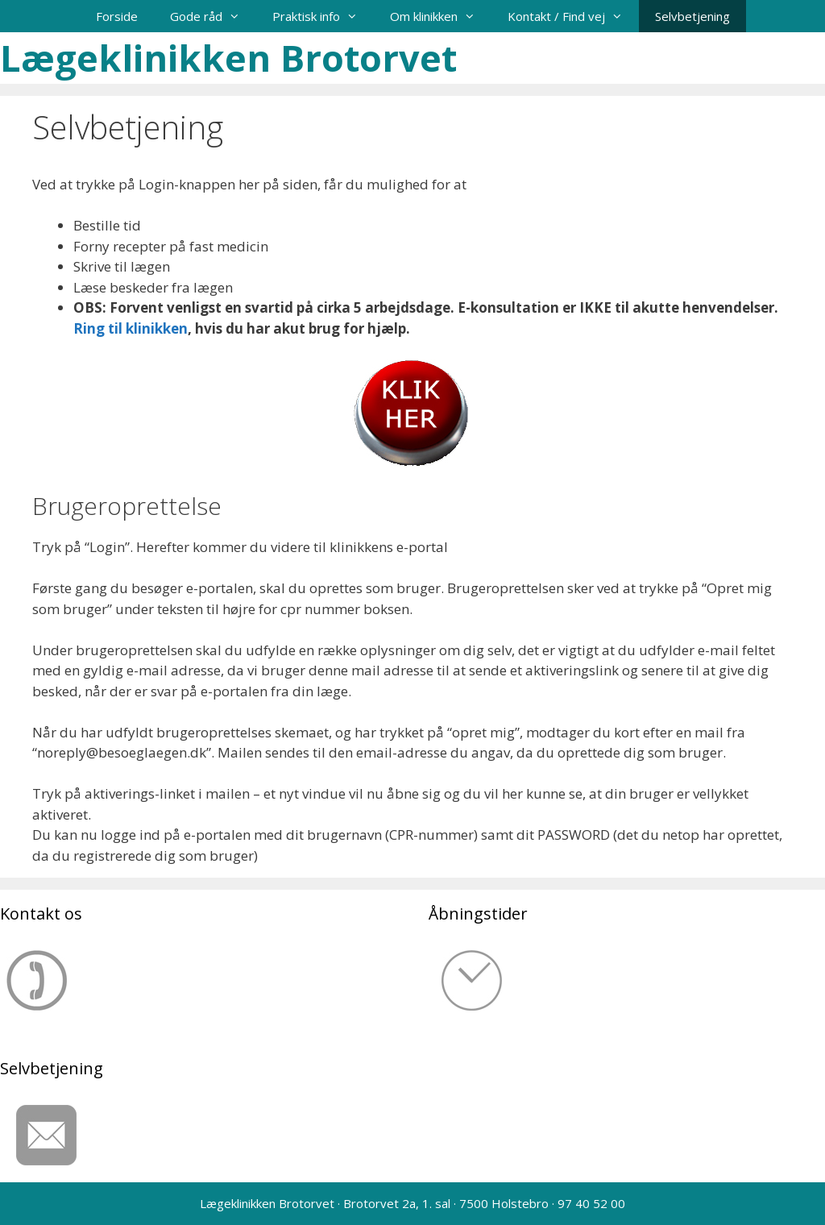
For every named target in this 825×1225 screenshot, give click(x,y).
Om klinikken (440, 16)
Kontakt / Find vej (573, 16)
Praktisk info (323, 16)
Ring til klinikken (130, 328)
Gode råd (213, 16)
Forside (117, 16)
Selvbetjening (692, 16)
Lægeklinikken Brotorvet (228, 57)
